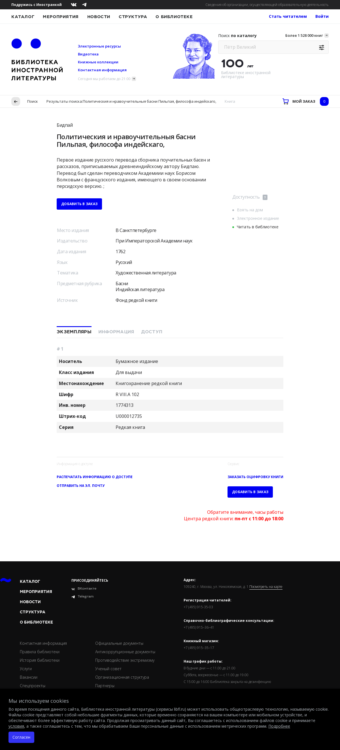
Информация (116, 332)
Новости (98, 17)
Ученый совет (108, 668)
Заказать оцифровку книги (255, 476)
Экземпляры (74, 332)
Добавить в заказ (79, 203)
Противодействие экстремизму (124, 660)
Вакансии (28, 677)
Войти (322, 16)
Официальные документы (119, 643)
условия (16, 726)
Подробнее (279, 726)
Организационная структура (122, 677)
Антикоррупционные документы (125, 651)
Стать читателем (288, 16)
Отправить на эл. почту (81, 485)
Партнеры (104, 685)
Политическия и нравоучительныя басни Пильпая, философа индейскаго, (149, 101)
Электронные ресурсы (99, 46)
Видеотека (88, 54)
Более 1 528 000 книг (304, 35)
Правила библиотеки (40, 651)
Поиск (32, 101)
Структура (133, 17)
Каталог (22, 17)
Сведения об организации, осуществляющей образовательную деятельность (267, 4)
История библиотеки (40, 660)
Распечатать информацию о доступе (95, 476)
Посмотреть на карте (265, 586)
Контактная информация (102, 69)
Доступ (152, 332)
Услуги (26, 668)
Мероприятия (61, 17)
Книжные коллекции (98, 62)
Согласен (21, 737)
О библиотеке (174, 17)
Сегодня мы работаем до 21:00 (104, 78)
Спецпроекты (32, 685)
